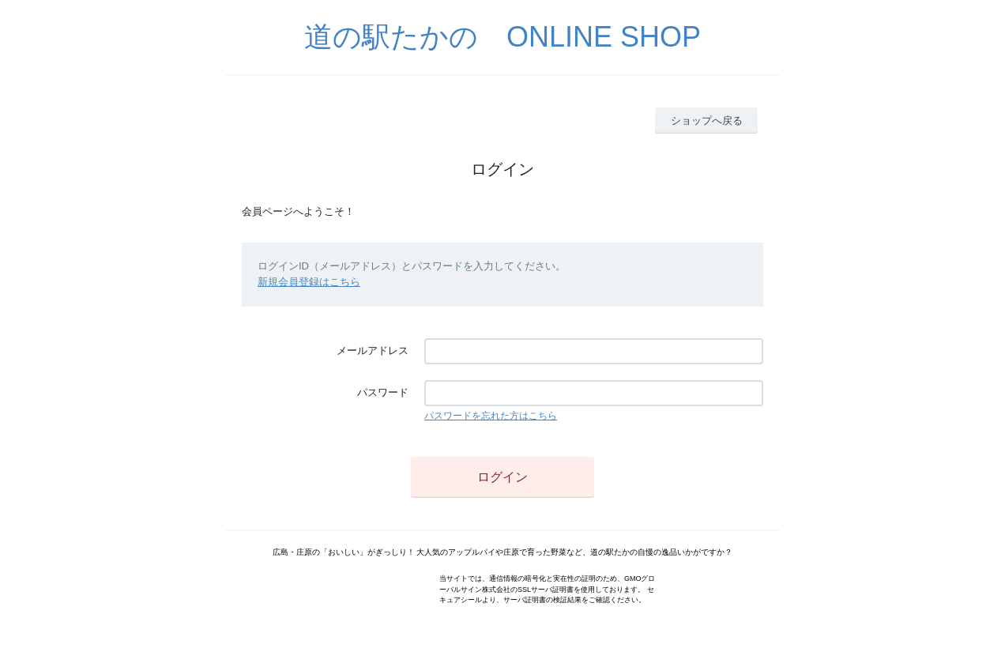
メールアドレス (372, 350)
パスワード (382, 392)
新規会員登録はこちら (309, 282)
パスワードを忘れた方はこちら (490, 415)
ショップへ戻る (707, 120)
